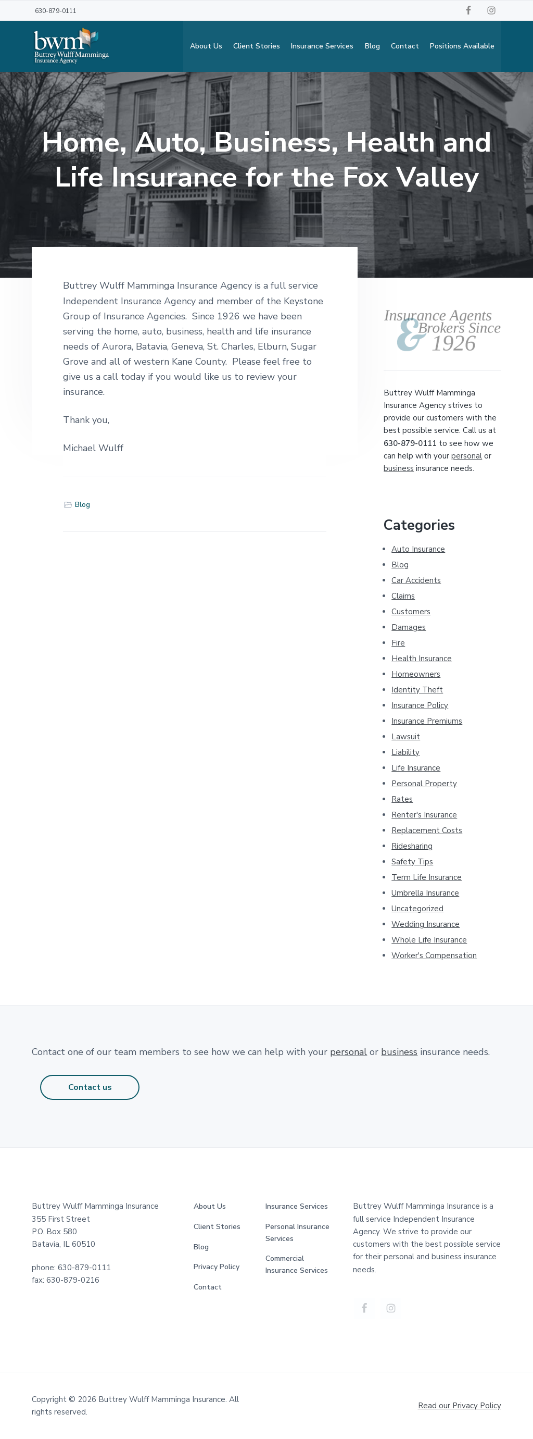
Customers (410, 611)
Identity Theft (417, 690)
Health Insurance (421, 658)
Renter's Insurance (424, 815)
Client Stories (217, 1227)
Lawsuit (405, 736)
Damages (408, 627)
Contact (208, 1287)
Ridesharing (412, 846)
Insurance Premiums (426, 721)
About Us (210, 1206)
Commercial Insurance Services (296, 1264)
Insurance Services (296, 1206)
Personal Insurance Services (297, 1233)
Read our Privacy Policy (459, 1405)
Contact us (90, 1087)
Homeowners (415, 674)
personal (466, 456)
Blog (82, 505)
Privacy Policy (216, 1267)
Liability (405, 752)
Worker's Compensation (434, 955)
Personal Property (424, 783)
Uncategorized (417, 908)
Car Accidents (416, 580)
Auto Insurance (418, 549)
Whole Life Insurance (429, 940)
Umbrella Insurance (425, 893)
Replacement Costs (426, 830)
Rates (402, 799)
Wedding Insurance (425, 924)
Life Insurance (415, 768)
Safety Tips (412, 862)
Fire (398, 643)
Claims (403, 596)
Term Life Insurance (426, 877)
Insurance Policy (419, 705)
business (399, 468)
